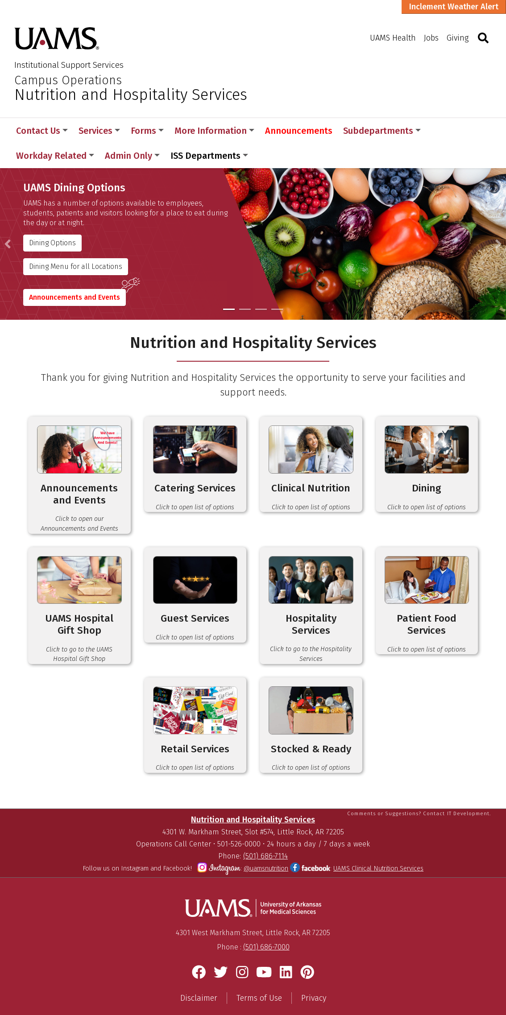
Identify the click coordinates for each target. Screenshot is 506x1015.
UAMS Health (393, 38)
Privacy (313, 982)
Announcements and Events (74, 272)
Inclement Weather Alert (454, 7)
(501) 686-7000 (266, 931)
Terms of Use (259, 982)
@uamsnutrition (266, 852)
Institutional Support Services (69, 65)
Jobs (431, 38)
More (446, 130)
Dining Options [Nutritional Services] (52, 218)
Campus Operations (68, 80)
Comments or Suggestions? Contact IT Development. (419, 797)
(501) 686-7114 (265, 840)
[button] (7, 219)
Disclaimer (198, 982)
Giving (458, 38)
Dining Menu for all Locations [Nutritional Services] (76, 241)
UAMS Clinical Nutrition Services (378, 852)
